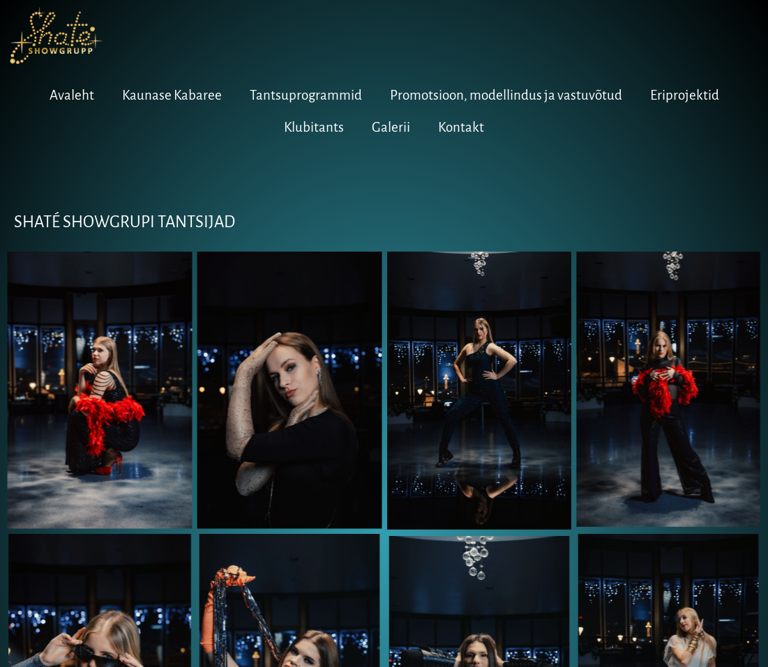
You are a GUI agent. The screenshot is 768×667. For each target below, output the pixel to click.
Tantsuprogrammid (306, 95)
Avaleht (72, 95)
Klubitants (314, 127)
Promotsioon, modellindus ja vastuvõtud (506, 95)
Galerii (391, 127)
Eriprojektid (684, 95)
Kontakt (461, 127)
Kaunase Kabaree (172, 95)
